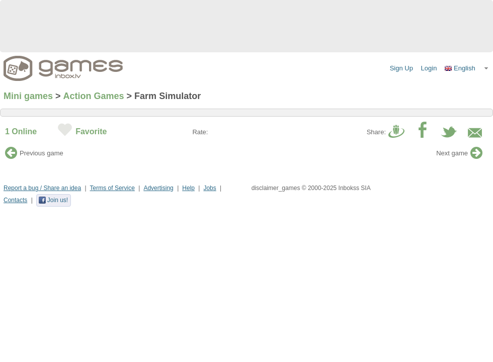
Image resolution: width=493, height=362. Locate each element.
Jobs (209, 188)
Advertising (158, 188)
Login (429, 68)
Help (188, 188)
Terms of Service (112, 188)
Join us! (53, 200)
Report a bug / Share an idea (42, 188)
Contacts (15, 200)
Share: (376, 132)
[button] (467, 68)
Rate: (200, 132)
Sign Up (401, 68)
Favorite (91, 131)
